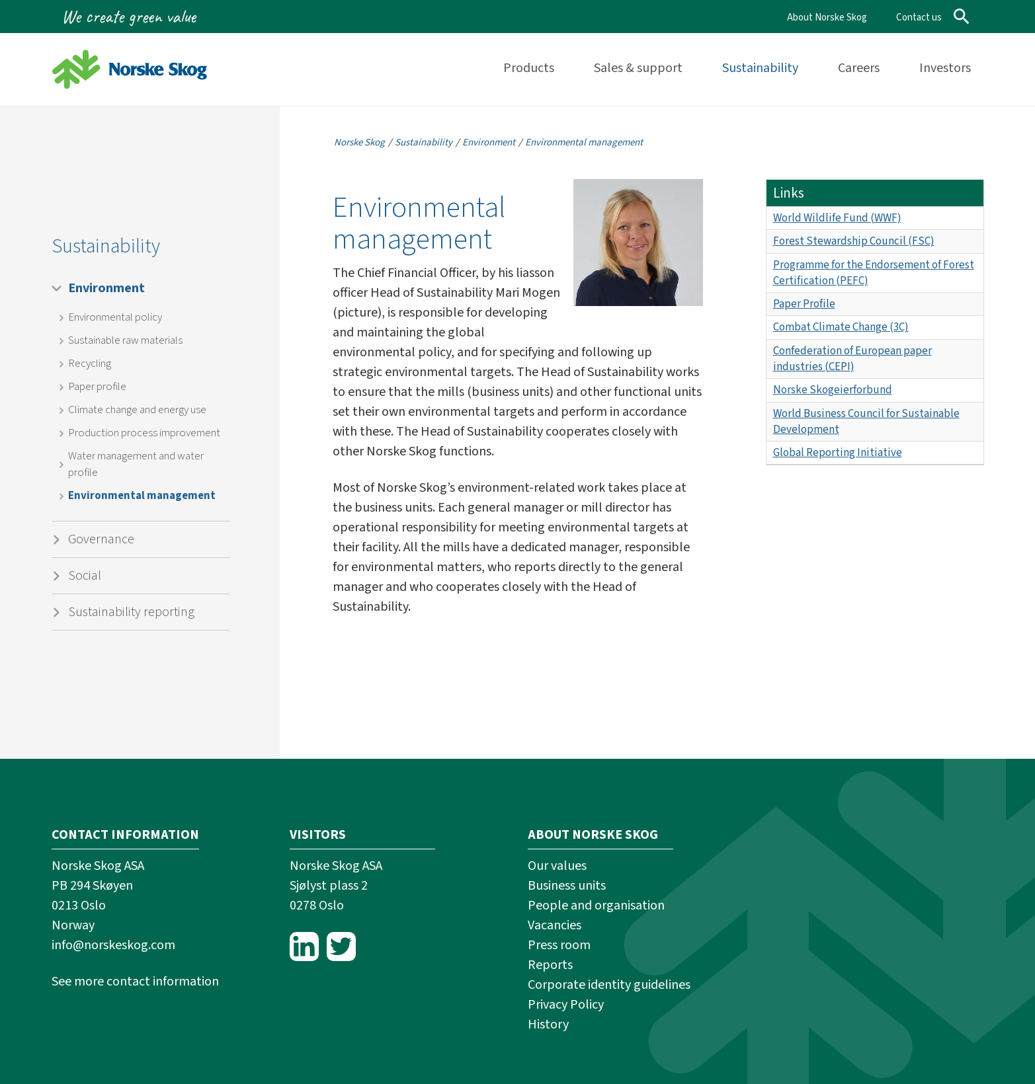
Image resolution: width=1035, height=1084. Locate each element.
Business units (567, 885)
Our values (557, 866)
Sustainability (760, 68)
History (548, 1024)
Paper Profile (804, 304)
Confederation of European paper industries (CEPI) (852, 359)
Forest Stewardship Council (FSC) (853, 241)
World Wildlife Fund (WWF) (837, 218)
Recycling (89, 363)
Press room (559, 945)
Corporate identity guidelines (609, 985)
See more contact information (135, 981)
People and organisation (596, 905)
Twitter (341, 946)
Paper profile (97, 387)
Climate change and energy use (137, 410)
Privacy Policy (566, 1004)
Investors (945, 68)
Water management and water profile (136, 464)
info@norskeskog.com (113, 945)
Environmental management (142, 496)
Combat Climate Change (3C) (841, 327)
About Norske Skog (827, 17)
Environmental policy (115, 317)
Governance (101, 539)
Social (84, 575)
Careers (859, 68)
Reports (550, 965)
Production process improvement (144, 433)
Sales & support (638, 68)
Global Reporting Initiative (837, 453)
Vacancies (554, 925)
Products (528, 68)
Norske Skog (359, 142)
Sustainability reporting (131, 612)
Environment (106, 288)
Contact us (919, 17)
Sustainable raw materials (125, 340)
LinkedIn (304, 946)
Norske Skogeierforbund (832, 390)
